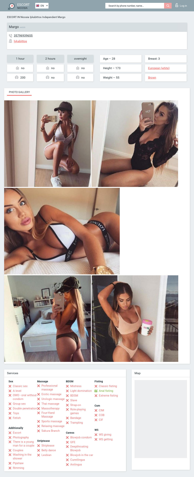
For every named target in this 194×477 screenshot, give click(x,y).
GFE (72, 442)
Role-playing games (78, 411)
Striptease (47, 445)
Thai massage (50, 403)
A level (17, 391)
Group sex (19, 403)
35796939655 (23, 35)
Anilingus (76, 464)
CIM (101, 410)
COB (101, 415)
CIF (101, 420)
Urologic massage (53, 399)
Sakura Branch (50, 431)
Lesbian (46, 455)
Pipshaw (18, 463)
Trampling (76, 422)
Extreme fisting (108, 395)
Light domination (81, 391)
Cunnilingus (77, 459)
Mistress (75, 386)
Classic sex (20, 386)
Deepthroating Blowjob (79, 448)
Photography (21, 437)
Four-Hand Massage (48, 414)
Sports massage (51, 421)
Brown (152, 77)
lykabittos (35, 17)
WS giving (105, 434)
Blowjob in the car (81, 455)
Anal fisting (106, 391)
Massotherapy (50, 408)
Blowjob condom (81, 437)
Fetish (17, 418)
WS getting (106, 439)
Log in (181, 5)
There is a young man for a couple (23, 443)
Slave (73, 400)
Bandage (75, 418)
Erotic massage (51, 394)
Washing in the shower (22, 456)
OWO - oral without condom (25, 397)
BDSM (74, 395)
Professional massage (49, 387)
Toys (16, 413)
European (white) (159, 68)
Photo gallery (19, 92)
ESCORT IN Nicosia (18, 17)
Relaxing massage (52, 426)
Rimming (18, 468)
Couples (18, 450)
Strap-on (75, 405)
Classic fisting (108, 386)
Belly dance (48, 450)
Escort (17, 432)
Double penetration (25, 408)
